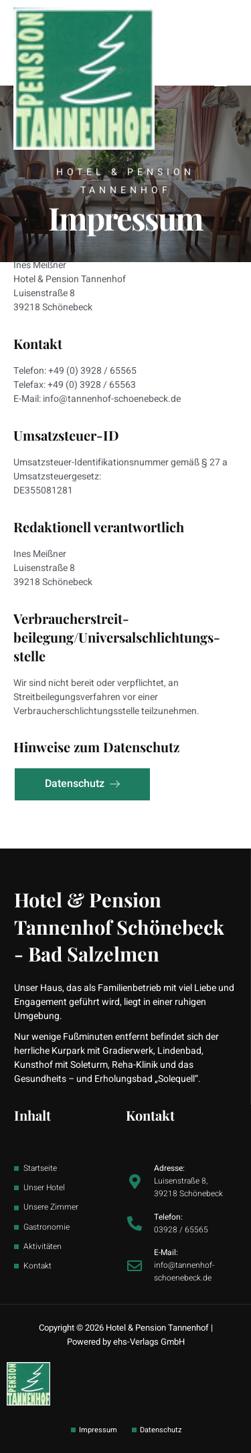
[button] (220, 80)
